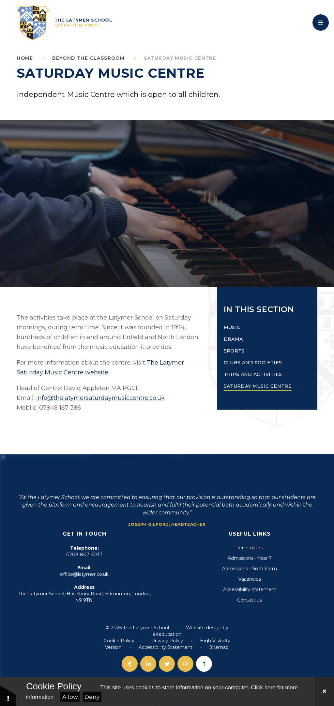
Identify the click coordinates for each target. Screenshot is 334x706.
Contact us (249, 600)
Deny (91, 697)
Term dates (250, 548)
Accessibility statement (249, 589)
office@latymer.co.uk (84, 574)
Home (25, 58)
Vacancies (249, 579)
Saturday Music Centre (180, 58)
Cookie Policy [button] (119, 641)
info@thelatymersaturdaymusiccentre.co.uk (100, 397)
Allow (70, 697)
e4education (167, 634)
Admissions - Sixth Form (249, 569)
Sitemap (219, 647)
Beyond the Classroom (88, 58)
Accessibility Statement (165, 647)
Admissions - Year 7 (250, 558)
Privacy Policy (167, 641)
